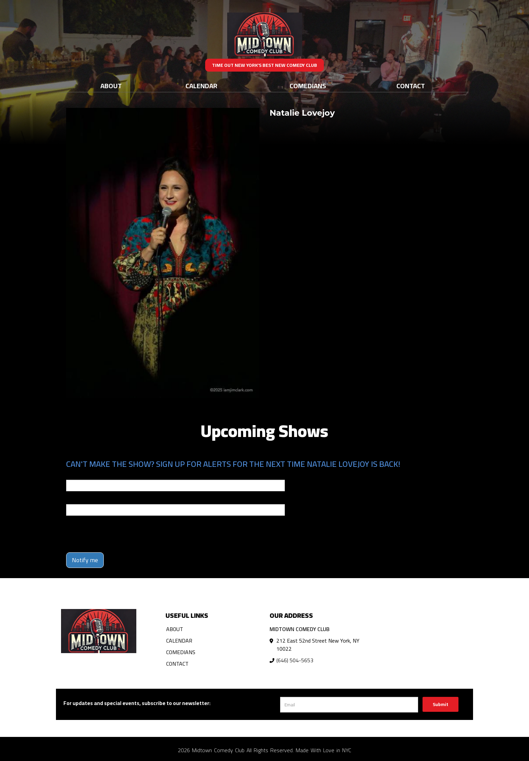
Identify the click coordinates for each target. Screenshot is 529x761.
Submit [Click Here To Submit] (440, 704)
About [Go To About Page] (111, 85)
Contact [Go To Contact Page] (410, 85)
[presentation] (117, 534)
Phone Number (82, 499)
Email (72, 475)
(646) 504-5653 (294, 660)
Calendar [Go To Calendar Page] (201, 85)
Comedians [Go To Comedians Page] (308, 85)
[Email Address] (349, 704)
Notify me (85, 560)
